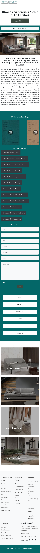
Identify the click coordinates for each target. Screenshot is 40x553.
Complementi (19, 486)
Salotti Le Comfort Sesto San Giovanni (15, 165)
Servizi (3, 527)
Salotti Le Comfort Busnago (11, 183)
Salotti (3, 489)
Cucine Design (33, 481)
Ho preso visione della (14, 283)
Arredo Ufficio (31, 517)
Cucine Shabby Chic (33, 500)
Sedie (17, 498)
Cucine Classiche (31, 490)
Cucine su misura (31, 495)
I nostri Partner (6, 535)
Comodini (4, 497)
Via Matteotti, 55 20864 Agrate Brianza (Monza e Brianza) (29, 529)
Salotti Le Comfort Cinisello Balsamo (14, 159)
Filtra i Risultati (20, 28)
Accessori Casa (19, 478)
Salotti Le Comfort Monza (11, 153)
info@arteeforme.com (28, 536)
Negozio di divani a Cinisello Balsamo (15, 195)
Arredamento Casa (6, 478)
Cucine (31, 477)
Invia (20, 286)
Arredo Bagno (5, 510)
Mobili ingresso (6, 491)
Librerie (17, 503)
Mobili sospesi (19, 492)
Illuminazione (19, 484)
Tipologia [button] (20, 326)
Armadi (3, 505)
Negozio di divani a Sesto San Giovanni (15, 201)
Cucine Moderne (31, 485)
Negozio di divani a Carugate (12, 207)
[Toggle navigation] (36, 3)
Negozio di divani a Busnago (12, 219)
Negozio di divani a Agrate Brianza (14, 213)
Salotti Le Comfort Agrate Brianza (13, 177)
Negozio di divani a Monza (11, 189)
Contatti (4, 533)
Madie (17, 495)
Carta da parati (20, 489)
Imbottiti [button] (20, 304)
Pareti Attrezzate (4, 485)
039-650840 (25, 533)
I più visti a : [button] (20, 333)
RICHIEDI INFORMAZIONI (20, 20)
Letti (2, 494)
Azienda (4, 523)
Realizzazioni (5, 530)
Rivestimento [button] (20, 312)
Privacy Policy (21, 283)
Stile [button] (20, 319)
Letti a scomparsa (5, 501)
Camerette (4, 507)
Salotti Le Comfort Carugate (12, 171)
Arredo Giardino (31, 510)
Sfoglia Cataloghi (7, 538)
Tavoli (17, 500)
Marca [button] (20, 297)
